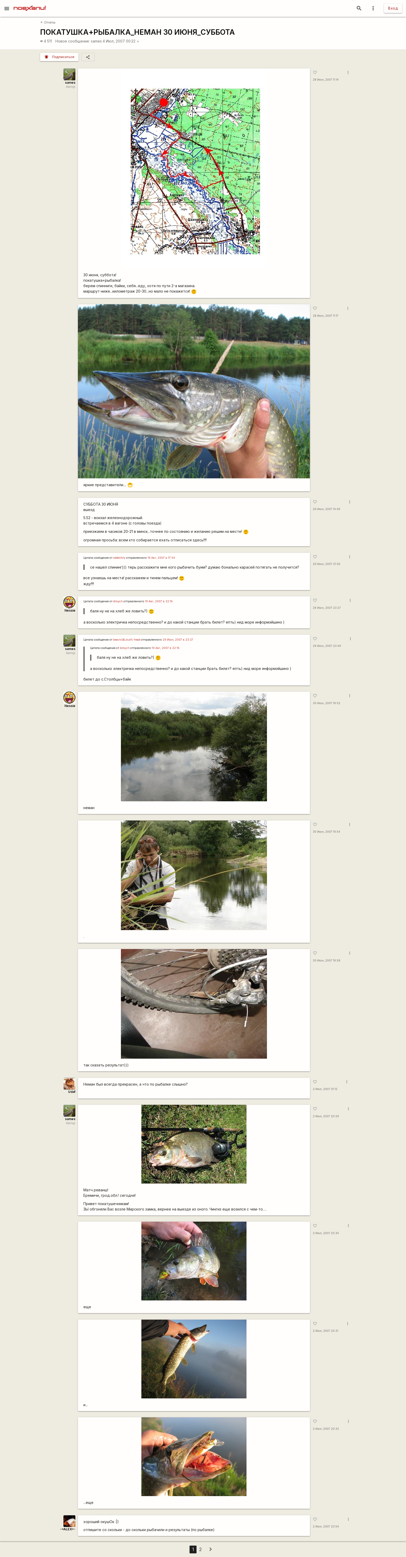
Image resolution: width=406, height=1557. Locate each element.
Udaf (71, 1092)
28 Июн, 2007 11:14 (326, 79)
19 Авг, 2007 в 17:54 (161, 558)
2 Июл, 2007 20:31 (325, 1331)
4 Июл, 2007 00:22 (121, 41)
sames (96, 41)
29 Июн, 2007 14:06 (326, 509)
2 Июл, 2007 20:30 (326, 1233)
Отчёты (48, 22)
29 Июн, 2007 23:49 (327, 646)
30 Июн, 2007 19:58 (326, 960)
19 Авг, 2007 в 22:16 (159, 601)
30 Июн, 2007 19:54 (326, 831)
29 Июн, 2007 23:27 (327, 608)
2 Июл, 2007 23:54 (326, 1526)
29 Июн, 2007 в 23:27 (178, 639)
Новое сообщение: (72, 41)
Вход (393, 8)
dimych (118, 601)
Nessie (69, 610)
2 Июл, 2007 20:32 (326, 1429)
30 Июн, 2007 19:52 (326, 703)
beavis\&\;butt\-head (126, 639)
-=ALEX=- (67, 1529)
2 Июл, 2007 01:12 (325, 1089)
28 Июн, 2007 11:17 (325, 315)
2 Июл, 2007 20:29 (326, 1116)
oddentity (119, 558)
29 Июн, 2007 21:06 (326, 564)
